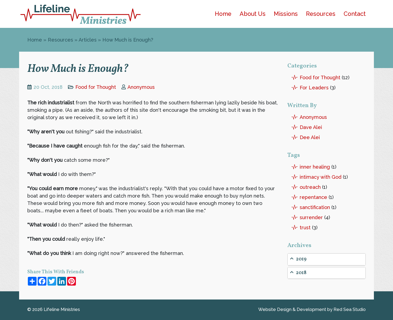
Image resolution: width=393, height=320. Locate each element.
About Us (253, 13)
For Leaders (314, 87)
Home (223, 13)
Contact (355, 13)
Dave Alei (311, 127)
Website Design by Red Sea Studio (312, 309)
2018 (298, 272)
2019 (298, 259)
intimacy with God (320, 177)
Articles (88, 40)
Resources (320, 13)
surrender (311, 217)
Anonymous (141, 87)
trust (305, 227)
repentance (313, 197)
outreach (310, 187)
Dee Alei (310, 137)
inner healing (315, 167)
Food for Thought (95, 87)
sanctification (315, 207)
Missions (286, 13)
